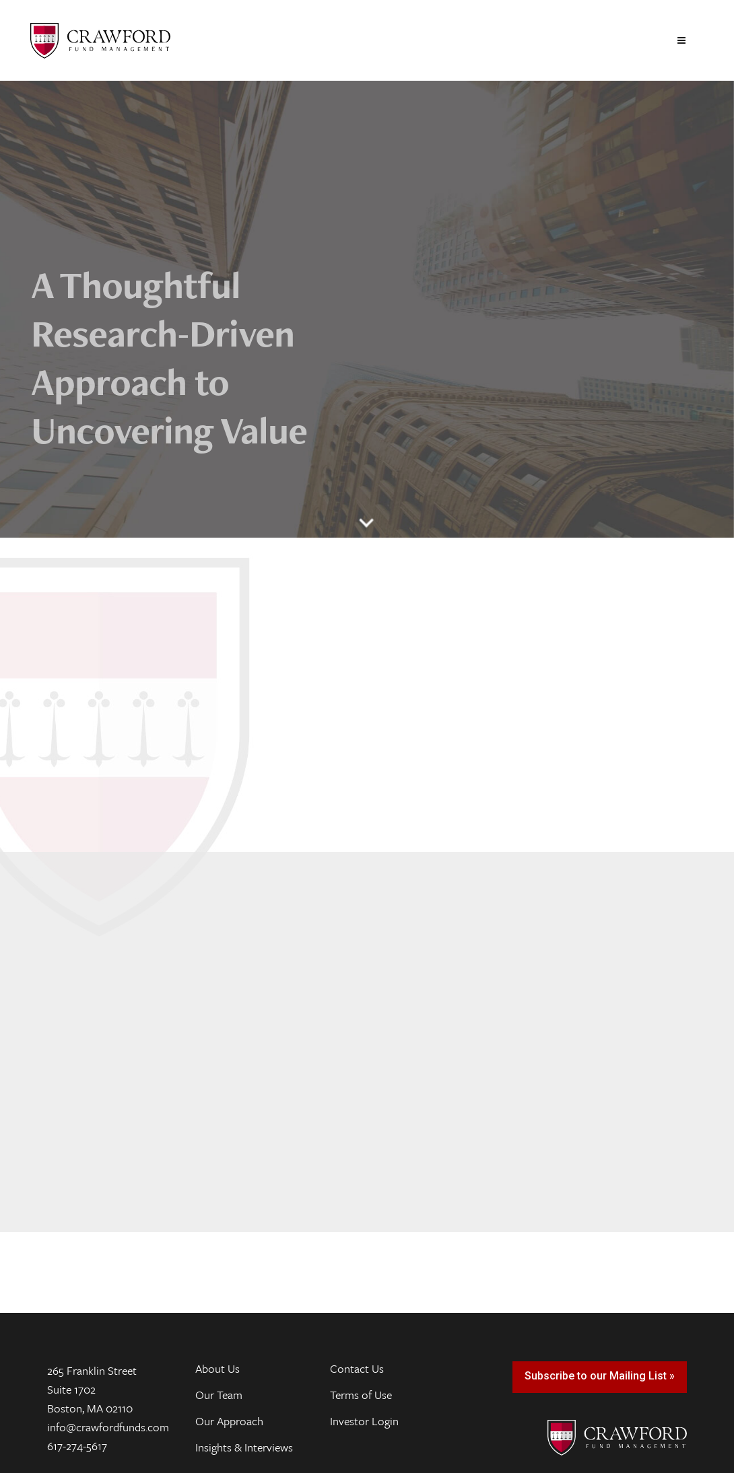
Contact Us (357, 1368)
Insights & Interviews (244, 1447)
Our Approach (229, 1421)
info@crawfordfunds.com (108, 1426)
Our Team (218, 1395)
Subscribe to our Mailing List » (600, 1375)
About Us (217, 1368)
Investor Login (364, 1421)
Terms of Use (361, 1395)
